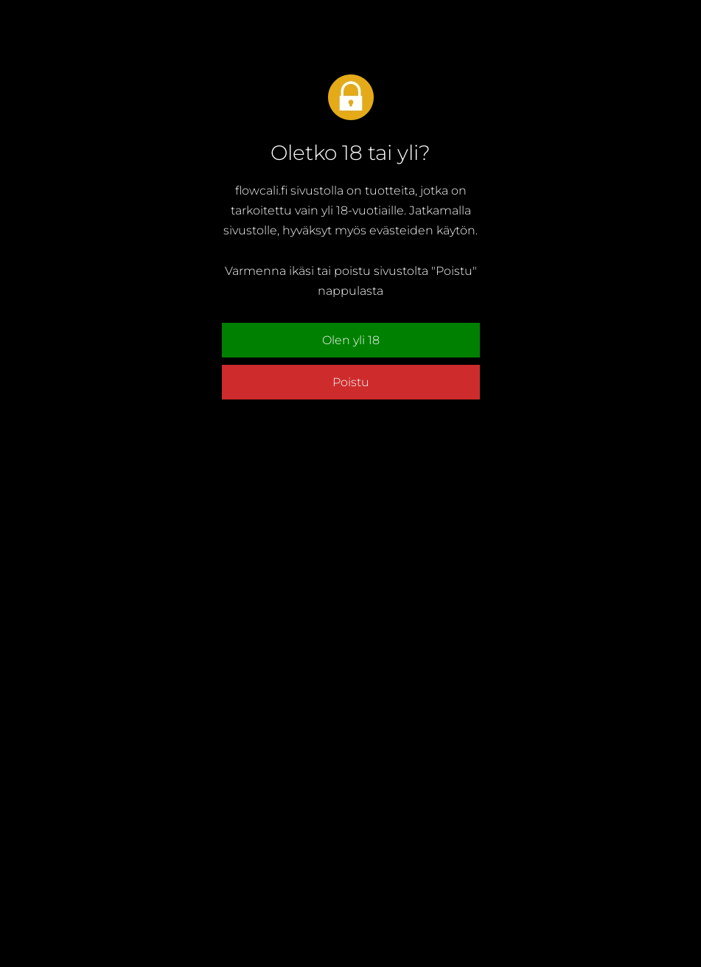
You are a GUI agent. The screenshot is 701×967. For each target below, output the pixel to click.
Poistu (350, 382)
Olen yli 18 (351, 340)
